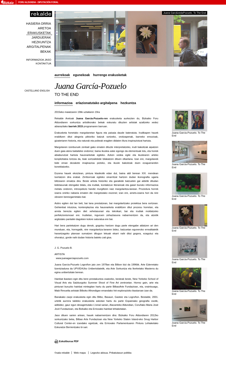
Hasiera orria (38, 23)
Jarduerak (41, 37)
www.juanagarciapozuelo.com (72, 258)
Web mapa (80, 352)
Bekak (45, 51)
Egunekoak (81, 75)
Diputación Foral (48, 2)
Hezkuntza (41, 42)
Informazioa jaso (38, 59)
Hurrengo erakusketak (110, 75)
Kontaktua (43, 63)
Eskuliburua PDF (69, 341)
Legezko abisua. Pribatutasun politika (110, 352)
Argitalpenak (39, 47)
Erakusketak (39, 33)
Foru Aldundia (27, 2)
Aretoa (44, 28)
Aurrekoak (62, 75)
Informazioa (64, 103)
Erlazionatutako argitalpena (96, 103)
